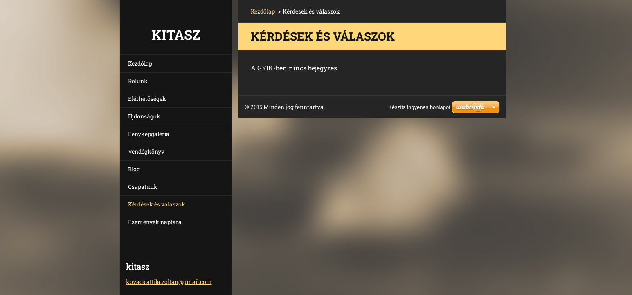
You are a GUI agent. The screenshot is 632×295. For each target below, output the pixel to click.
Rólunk (138, 81)
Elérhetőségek (147, 98)
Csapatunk (142, 187)
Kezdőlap (140, 63)
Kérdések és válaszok (156, 204)
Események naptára (155, 222)
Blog (134, 169)
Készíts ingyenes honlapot (419, 107)
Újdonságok (144, 116)
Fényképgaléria (148, 134)
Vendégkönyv (146, 151)
